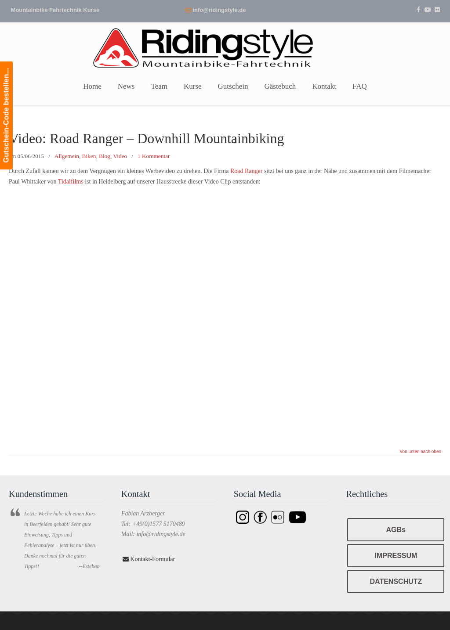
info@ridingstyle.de (219, 10)
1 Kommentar (154, 156)
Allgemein (66, 156)
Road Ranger (246, 171)
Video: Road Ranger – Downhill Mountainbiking (146, 138)
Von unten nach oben (420, 452)
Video (120, 156)
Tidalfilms (70, 181)
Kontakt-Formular (149, 559)
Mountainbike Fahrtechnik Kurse (55, 10)
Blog (104, 156)
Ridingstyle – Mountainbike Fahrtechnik (225, 47)
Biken (89, 156)
